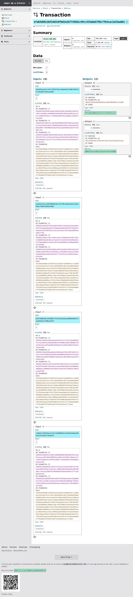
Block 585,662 (50, 39)
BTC (93, 86)
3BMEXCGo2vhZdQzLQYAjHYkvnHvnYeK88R (100, 151)
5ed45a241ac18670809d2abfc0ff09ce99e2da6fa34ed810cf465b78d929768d (57, 205)
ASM (44, 103)
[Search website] (82, 3)
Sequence (39, 182)
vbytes (107, 43)
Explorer (36, 8)
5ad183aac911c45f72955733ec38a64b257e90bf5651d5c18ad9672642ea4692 (57, 91)
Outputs (88, 79)
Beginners (8, 30)
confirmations (55, 42)
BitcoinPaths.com (20, 551)
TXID (37, 86)
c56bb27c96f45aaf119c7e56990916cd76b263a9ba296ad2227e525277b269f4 (57, 434)
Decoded (38, 61)
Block (45, 8)
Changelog (34, 547)
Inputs (37, 79)
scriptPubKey (90, 94)
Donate (13, 547)
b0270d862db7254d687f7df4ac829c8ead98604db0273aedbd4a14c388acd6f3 (57, 320)
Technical (8, 36)
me (95, 564)
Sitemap (23, 547)
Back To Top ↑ (66, 557)
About (4, 547)
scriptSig (38, 103)
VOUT (37, 95)
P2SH (41, 178)
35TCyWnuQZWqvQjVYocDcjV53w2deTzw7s (100, 113)
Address (67, 8)
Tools (6, 42)
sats (98, 86)
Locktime (38, 72)
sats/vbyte (106, 47)
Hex (46, 61)
